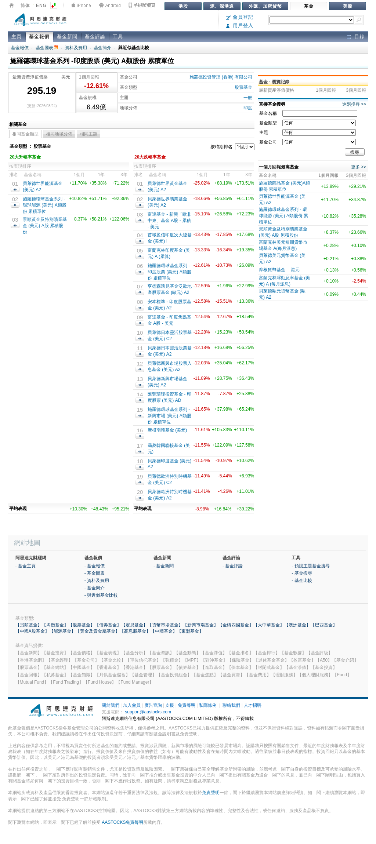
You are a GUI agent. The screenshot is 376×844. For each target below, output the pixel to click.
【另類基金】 (28, 624)
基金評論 (95, 36)
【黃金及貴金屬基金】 (98, 631)
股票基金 (243, 87)
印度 (247, 107)
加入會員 (132, 705)
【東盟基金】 (190, 631)
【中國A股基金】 (32, 631)
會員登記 (239, 17)
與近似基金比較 (133, 47)
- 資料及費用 (96, 580)
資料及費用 (76, 47)
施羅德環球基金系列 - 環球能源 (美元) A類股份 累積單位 (44, 205)
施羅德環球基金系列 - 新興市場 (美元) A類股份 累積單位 (169, 416)
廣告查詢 (153, 705)
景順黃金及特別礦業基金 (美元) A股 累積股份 (45, 225)
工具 (118, 36)
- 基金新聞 (163, 565)
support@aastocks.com (148, 711)
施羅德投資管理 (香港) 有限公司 (220, 77)
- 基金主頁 (25, 565)
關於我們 (110, 705)
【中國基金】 (164, 631)
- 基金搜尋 (302, 573)
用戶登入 (239, 25)
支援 (169, 705)
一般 (247, 97)
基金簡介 (102, 47)
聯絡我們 (231, 705)
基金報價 (39, 36)
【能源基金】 (62, 631)
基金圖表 (47, 47)
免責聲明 (186, 705)
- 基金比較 (302, 580)
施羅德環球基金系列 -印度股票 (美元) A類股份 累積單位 (169, 272)
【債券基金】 (108, 624)
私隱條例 (208, 705)
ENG (41, 5)
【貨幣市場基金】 (165, 624)
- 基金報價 (94, 565)
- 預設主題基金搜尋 (310, 565)
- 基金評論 (233, 565)
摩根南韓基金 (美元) (167, 430)
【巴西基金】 (324, 624)
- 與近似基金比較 (101, 595)
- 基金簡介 (94, 587)
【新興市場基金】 (200, 624)
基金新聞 (67, 36)
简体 (25, 5)
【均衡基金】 (55, 624)
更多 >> (358, 167)
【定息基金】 (134, 624)
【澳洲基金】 (297, 624)
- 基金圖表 (94, 573)
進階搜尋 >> (354, 104)
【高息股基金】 (135, 631)
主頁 (16, 36)
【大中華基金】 (268, 624)
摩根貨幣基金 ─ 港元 (279, 269)
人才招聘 (252, 705)
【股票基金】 (81, 624)
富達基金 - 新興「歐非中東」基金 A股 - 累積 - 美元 (169, 220)
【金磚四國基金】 (235, 624)
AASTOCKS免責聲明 (122, 822)
